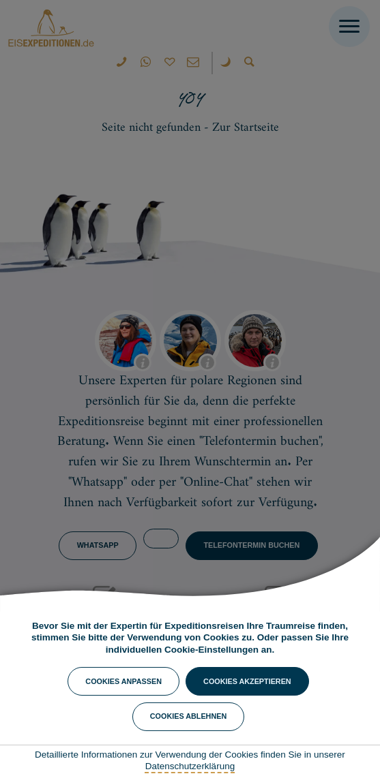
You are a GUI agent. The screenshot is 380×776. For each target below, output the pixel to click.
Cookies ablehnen (188, 716)
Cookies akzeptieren (247, 681)
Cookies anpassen (123, 681)
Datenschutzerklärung (190, 766)
